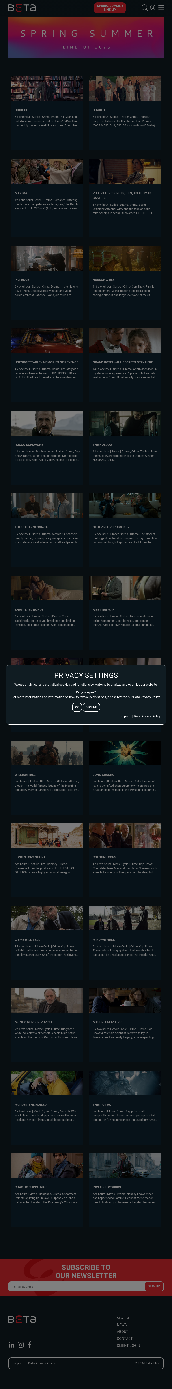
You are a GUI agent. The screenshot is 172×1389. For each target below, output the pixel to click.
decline (91, 707)
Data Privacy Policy (147, 716)
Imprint (125, 716)
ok (77, 707)
